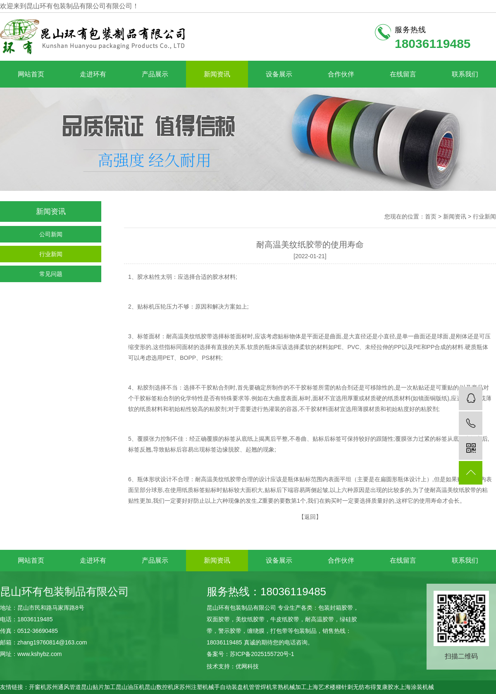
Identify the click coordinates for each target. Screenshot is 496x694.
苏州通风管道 (63, 687)
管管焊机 (260, 687)
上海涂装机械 (416, 687)
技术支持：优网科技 (233, 666)
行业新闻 (50, 254)
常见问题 (50, 274)
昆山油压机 (130, 687)
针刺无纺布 (355, 687)
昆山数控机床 (162, 687)
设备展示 (279, 74)
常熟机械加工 (289, 687)
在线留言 (403, 74)
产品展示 (155, 74)
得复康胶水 (384, 687)
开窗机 (37, 687)
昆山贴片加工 (98, 687)
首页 (430, 216)
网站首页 (31, 74)
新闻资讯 (217, 74)
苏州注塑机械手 (199, 687)
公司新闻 (50, 234)
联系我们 (465, 74)
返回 (310, 516)
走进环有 (93, 74)
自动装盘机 (234, 687)
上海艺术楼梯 (324, 687)
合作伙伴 (341, 74)
